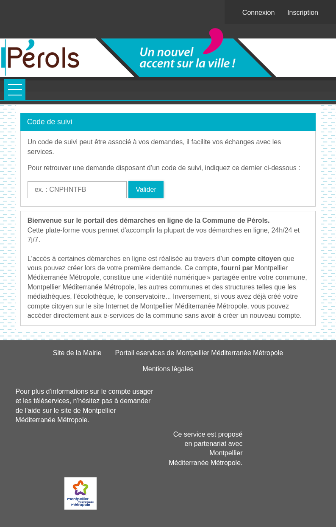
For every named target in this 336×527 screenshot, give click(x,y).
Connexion (258, 12)
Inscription (302, 12)
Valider (146, 189)
